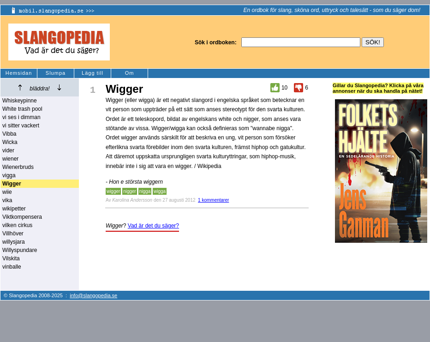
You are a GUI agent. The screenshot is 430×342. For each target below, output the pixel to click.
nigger (129, 191)
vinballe (11, 267)
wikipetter (14, 208)
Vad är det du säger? (153, 225)
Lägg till (92, 73)
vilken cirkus (17, 225)
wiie (7, 192)
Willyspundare (19, 250)
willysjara (13, 242)
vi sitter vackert (20, 125)
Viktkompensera (22, 217)
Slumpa (56, 73)
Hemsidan (19, 73)
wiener (10, 159)
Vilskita (11, 258)
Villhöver (13, 233)
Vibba (9, 134)
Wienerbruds (18, 167)
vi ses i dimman (21, 117)
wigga (160, 191)
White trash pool (22, 109)
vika (7, 200)
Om (129, 73)
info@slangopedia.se (93, 295)
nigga (144, 191)
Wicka (10, 142)
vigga (9, 175)
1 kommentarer (213, 200)
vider (8, 150)
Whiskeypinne (19, 100)
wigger (113, 191)
